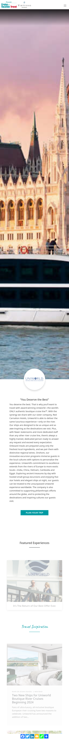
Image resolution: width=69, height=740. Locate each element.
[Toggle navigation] (65, 6)
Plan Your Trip (34, 512)
